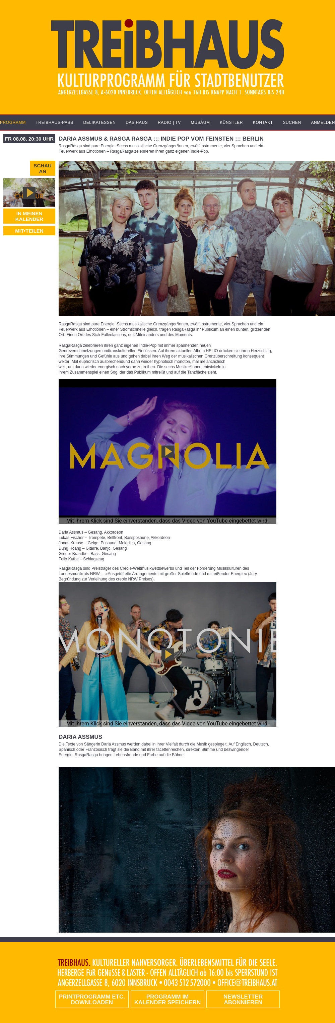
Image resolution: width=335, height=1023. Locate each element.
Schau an (43, 168)
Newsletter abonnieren (243, 1000)
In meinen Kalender (29, 216)
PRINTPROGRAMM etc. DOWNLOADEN (92, 1000)
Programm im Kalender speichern (167, 1000)
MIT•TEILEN (29, 231)
